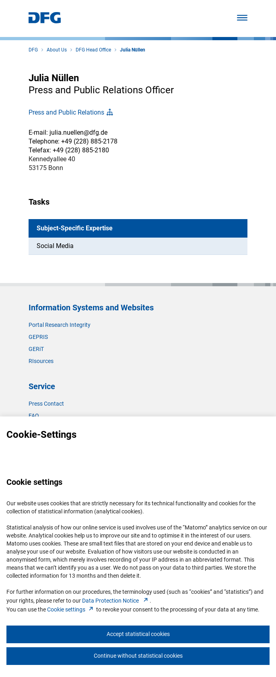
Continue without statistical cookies (138, 655)
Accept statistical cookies (138, 634)
